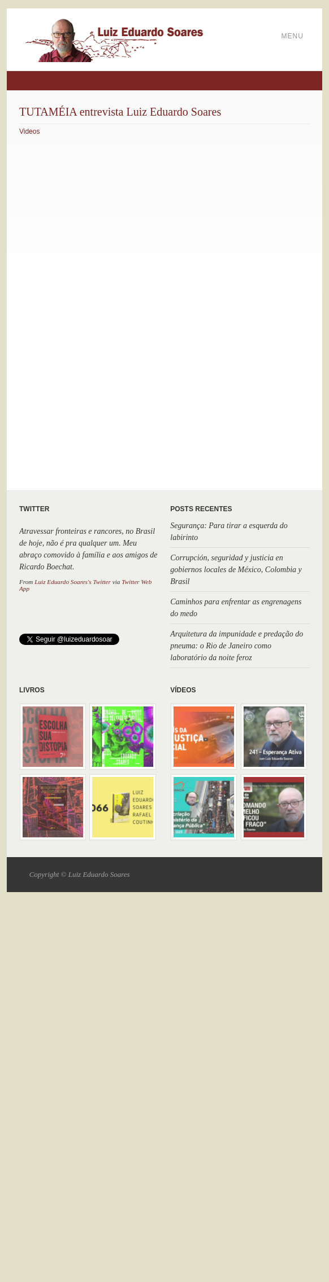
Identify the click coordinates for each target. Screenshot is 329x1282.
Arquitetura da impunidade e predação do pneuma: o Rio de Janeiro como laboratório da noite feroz (236, 646)
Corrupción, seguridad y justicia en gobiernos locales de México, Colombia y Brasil (236, 570)
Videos (29, 131)
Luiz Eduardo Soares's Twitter (72, 581)
